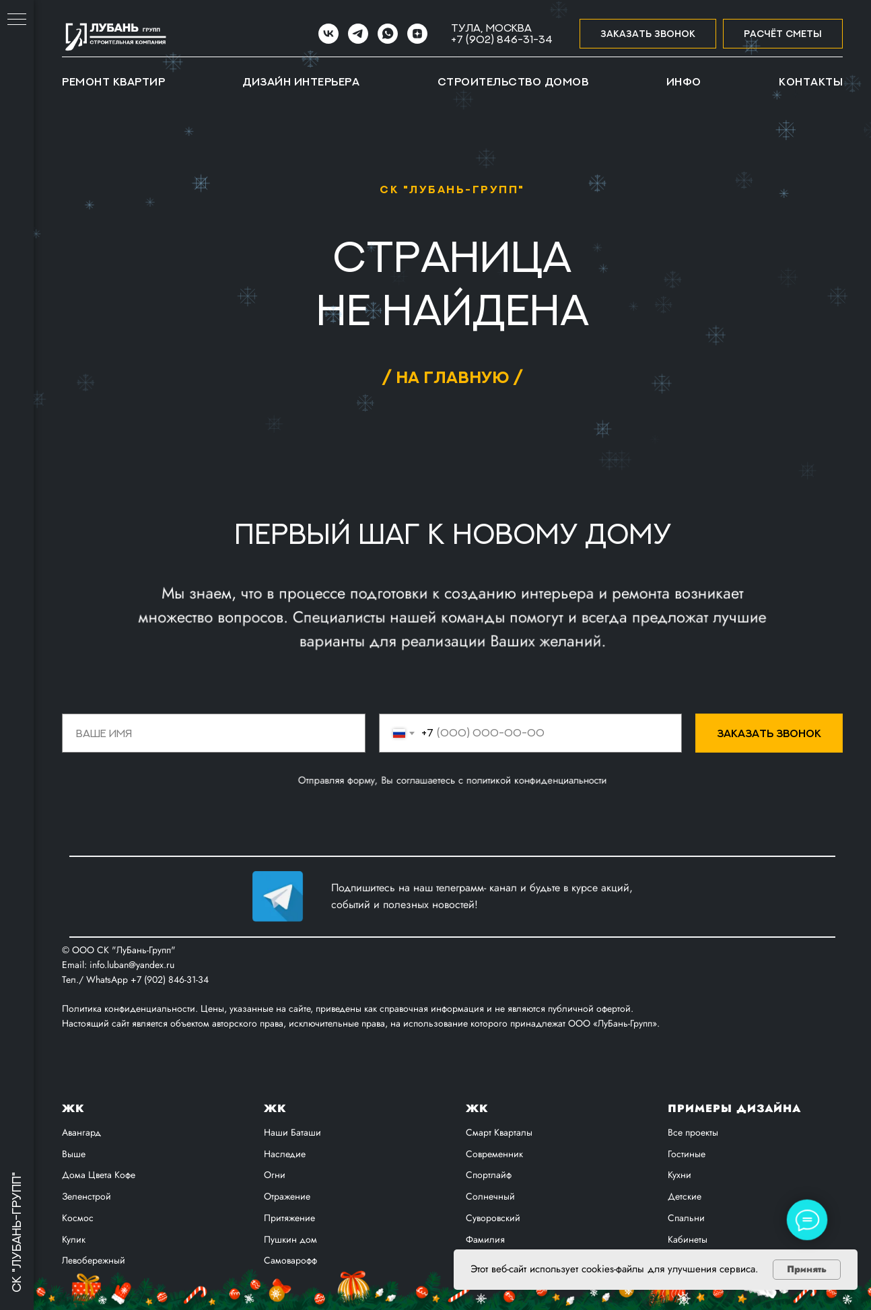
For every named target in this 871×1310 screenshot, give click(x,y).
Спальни (686, 1218)
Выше (73, 1154)
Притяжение (289, 1218)
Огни (274, 1174)
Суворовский (493, 1218)
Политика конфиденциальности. (131, 1008)
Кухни (679, 1174)
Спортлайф (489, 1174)
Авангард (81, 1132)
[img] (278, 896)
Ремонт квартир (113, 81)
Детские (684, 1196)
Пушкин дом (290, 1239)
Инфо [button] (683, 81)
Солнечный (490, 1196)
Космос (78, 1218)
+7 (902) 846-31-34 (502, 39)
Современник (494, 1154)
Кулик (73, 1239)
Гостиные (686, 1154)
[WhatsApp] (388, 34)
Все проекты (693, 1132)
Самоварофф (290, 1260)
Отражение (287, 1196)
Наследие (285, 1154)
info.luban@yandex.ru (132, 964)
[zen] (417, 34)
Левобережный (93, 1260)
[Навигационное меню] (16, 20)
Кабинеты (687, 1239)
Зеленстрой (86, 1196)
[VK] (328, 34)
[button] (648, 34)
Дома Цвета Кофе (98, 1174)
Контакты (811, 81)
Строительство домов (513, 81)
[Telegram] (358, 34)
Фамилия (485, 1239)
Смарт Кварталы (499, 1132)
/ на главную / (452, 376)
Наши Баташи (292, 1132)
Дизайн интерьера (300, 81)
